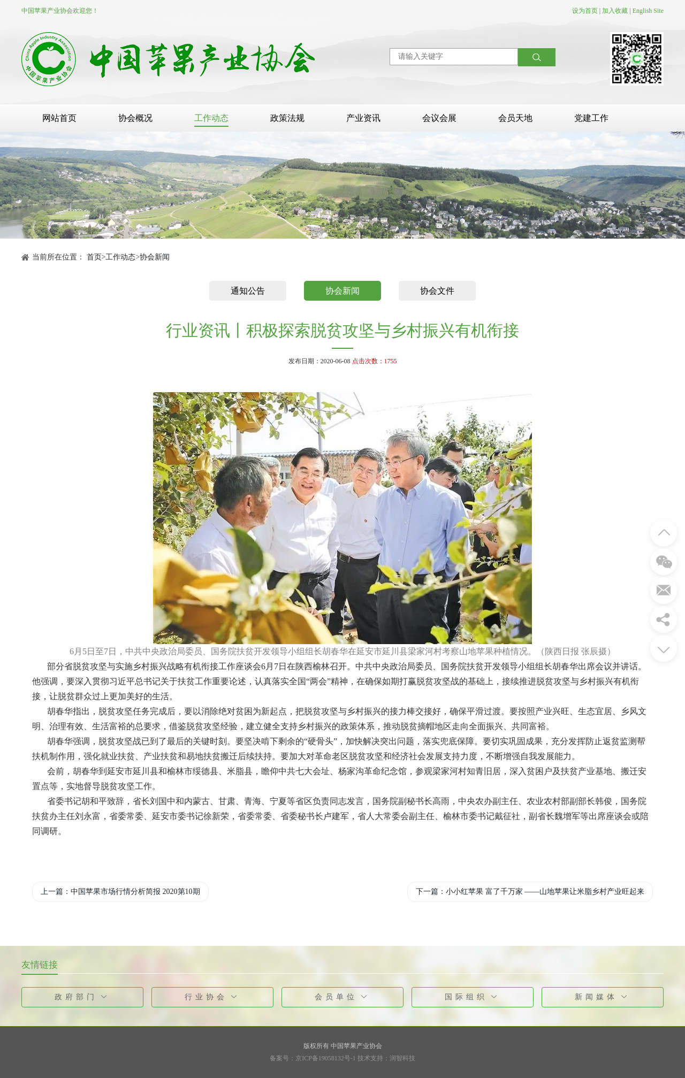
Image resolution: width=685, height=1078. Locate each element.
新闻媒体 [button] (603, 997)
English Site (648, 10)
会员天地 (515, 118)
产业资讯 (363, 118)
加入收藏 (615, 10)
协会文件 (437, 290)
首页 (94, 257)
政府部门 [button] (83, 997)
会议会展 (439, 118)
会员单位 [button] (343, 997)
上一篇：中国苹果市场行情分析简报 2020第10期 (120, 892)
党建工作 (591, 118)
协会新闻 (155, 257)
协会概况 (135, 118)
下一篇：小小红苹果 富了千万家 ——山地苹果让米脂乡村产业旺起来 (530, 892)
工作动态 (211, 118)
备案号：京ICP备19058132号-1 (313, 1058)
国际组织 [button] (473, 997)
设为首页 (585, 10)
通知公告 (248, 290)
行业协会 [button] (213, 997)
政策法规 (287, 118)
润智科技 (402, 1058)
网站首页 (59, 118)
